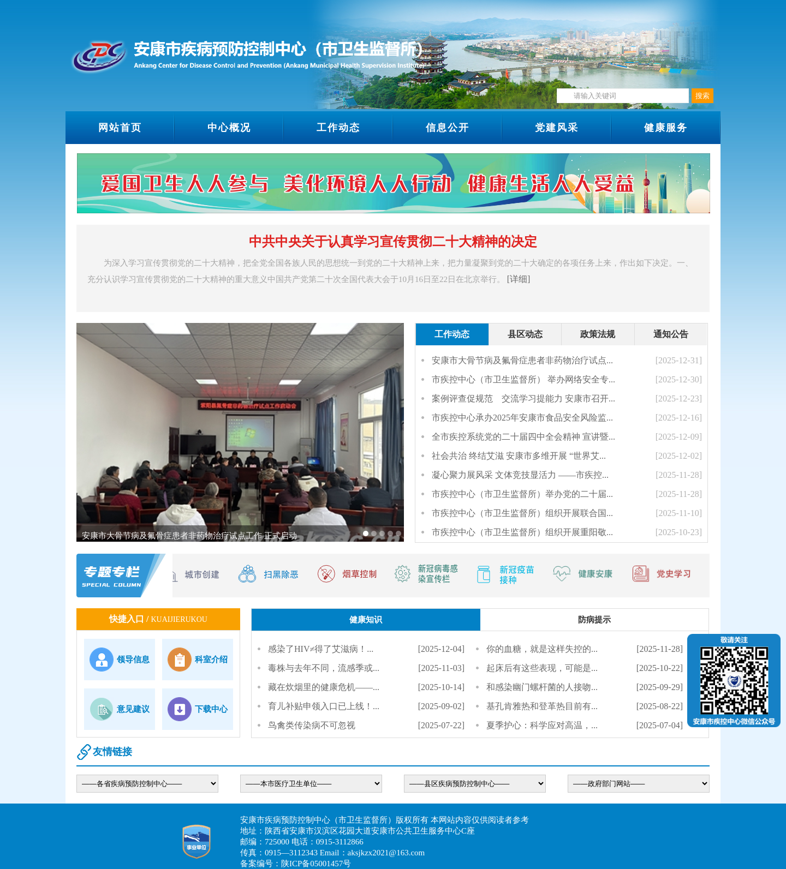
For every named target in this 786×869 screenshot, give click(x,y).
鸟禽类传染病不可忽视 (311, 725)
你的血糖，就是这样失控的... (542, 649)
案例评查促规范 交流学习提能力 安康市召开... (523, 398)
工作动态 (338, 127)
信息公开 (447, 127)
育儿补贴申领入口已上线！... (323, 706)
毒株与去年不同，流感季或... (323, 668)
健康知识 (365, 619)
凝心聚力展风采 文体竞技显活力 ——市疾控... (520, 475)
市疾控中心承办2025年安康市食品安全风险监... (522, 417)
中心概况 (229, 127)
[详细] (519, 279)
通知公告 (670, 334)
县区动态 (525, 334)
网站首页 (120, 127)
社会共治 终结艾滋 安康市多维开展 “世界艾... (519, 455)
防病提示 (594, 619)
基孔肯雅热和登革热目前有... (542, 706)
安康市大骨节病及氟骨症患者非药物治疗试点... (522, 360)
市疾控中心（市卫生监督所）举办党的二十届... (522, 494)
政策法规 (597, 334)
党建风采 (557, 127)
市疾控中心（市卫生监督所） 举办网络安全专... (523, 379)
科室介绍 (211, 659)
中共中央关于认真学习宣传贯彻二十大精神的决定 (393, 242)
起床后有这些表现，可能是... (542, 668)
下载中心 (211, 709)
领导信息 (133, 659)
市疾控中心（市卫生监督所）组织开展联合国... (522, 513)
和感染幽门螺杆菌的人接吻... (542, 687)
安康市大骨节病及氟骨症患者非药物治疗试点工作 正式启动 (189, 535)
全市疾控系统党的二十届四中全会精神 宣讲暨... (523, 436)
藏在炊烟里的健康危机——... (323, 687)
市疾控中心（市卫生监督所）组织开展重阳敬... (522, 532)
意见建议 (133, 709)
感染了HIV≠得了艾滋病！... (320, 649)
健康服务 (666, 127)
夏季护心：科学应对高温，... (542, 725)
